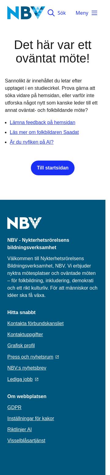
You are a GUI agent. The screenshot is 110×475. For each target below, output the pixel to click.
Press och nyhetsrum (33, 356)
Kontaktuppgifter (25, 334)
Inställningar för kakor (30, 418)
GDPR (14, 407)
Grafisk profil (21, 345)
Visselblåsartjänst (26, 440)
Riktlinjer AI (19, 429)
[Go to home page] (24, 227)
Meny (86, 13)
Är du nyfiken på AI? (31, 142)
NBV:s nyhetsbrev (26, 367)
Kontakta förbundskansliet (35, 323)
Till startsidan (53, 167)
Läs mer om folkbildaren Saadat (44, 132)
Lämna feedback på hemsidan (42, 122)
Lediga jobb (22, 379)
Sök (57, 13)
